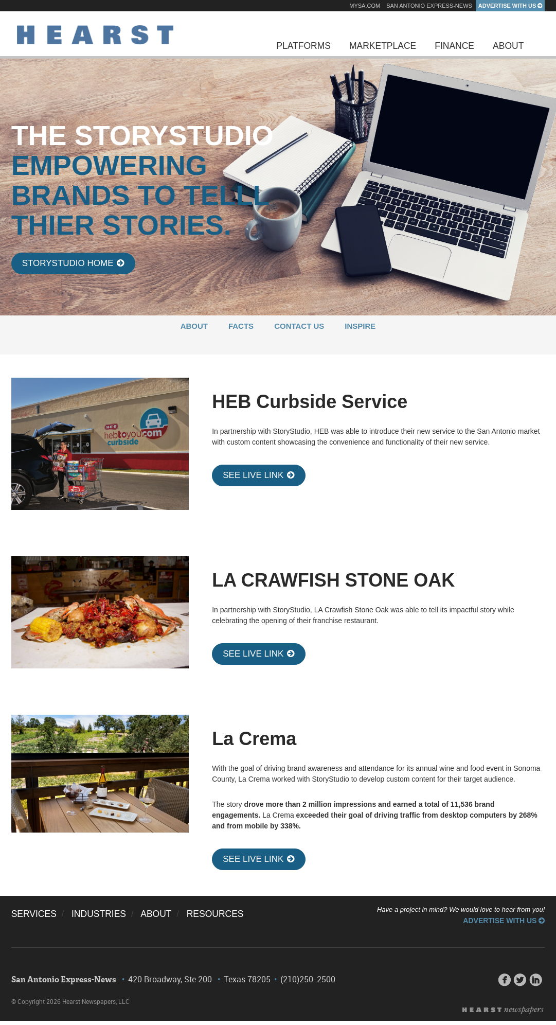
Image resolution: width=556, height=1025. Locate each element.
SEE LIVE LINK (259, 475)
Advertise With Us (510, 6)
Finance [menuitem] (454, 46)
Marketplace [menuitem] (382, 46)
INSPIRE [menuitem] (360, 326)
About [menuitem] (508, 46)
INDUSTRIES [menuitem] (98, 914)
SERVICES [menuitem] (34, 914)
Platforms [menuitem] (303, 46)
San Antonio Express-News (429, 6)
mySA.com (364, 6)
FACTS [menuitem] (241, 326)
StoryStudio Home (73, 263)
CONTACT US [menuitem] (299, 326)
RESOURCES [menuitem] (215, 914)
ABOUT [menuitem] (194, 326)
